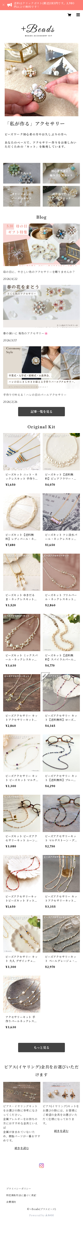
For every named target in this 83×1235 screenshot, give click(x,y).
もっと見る (41, 1047)
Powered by (41, 1215)
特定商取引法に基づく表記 (21, 1195)
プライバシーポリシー (18, 1188)
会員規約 (11, 1201)
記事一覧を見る (41, 412)
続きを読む (22, 1148)
